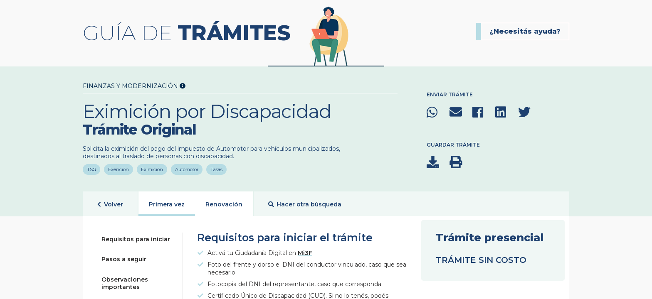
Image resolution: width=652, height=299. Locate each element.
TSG (91, 169)
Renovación (223, 204)
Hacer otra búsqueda (305, 204)
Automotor (186, 169)
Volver (110, 204)
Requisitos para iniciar (135, 239)
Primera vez (167, 204)
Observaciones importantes (124, 283)
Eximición (152, 169)
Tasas (216, 169)
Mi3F (305, 253)
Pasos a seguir (123, 259)
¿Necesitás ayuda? (525, 31)
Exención (118, 169)
